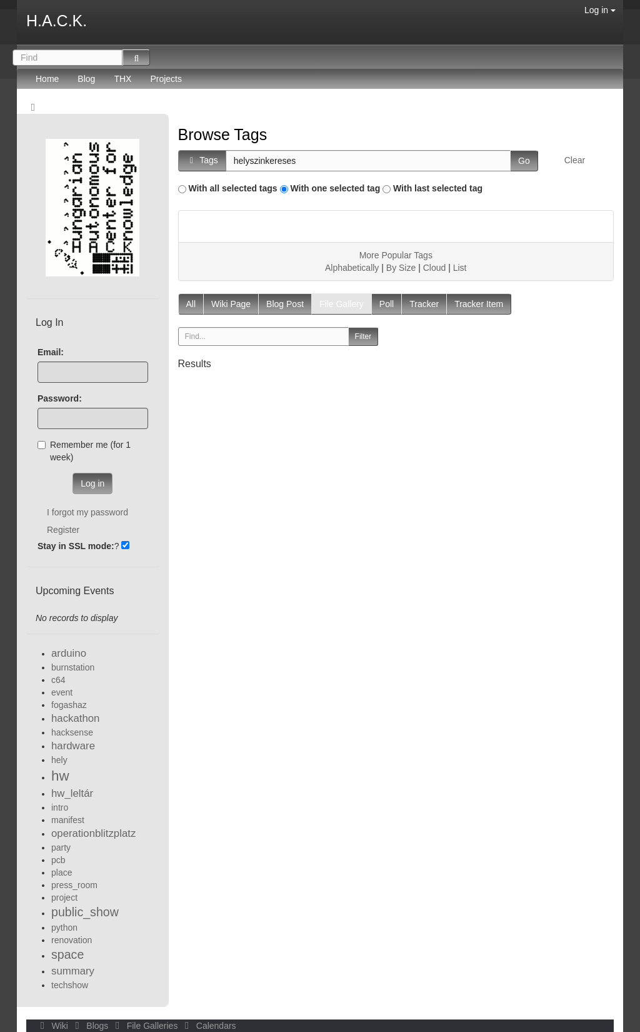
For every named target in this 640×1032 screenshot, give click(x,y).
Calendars (208, 1026)
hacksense (72, 732)
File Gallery (341, 304)
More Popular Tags (395, 255)
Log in (600, 10)
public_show (85, 912)
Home (47, 79)
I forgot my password (87, 512)
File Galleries (145, 1026)
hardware (73, 746)
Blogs (91, 1026)
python (64, 928)
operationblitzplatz (93, 833)
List (460, 268)
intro (59, 807)
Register (63, 530)
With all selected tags (232, 188)
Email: (51, 352)
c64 (58, 680)
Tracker (424, 304)
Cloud (434, 268)
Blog (86, 79)
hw (60, 776)
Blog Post (285, 304)
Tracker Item (478, 304)
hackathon (75, 718)
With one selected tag (335, 188)
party (61, 847)
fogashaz (69, 705)
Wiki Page (231, 304)
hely (59, 760)
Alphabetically (352, 268)
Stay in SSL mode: (76, 546)
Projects (166, 79)
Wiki (53, 1026)
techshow (69, 985)
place (61, 873)
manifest (67, 820)
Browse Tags (223, 134)
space (67, 954)
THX (122, 79)
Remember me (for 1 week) (84, 451)
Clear (574, 160)
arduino (68, 653)
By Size (401, 268)
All (191, 304)
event (61, 692)
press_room (74, 885)
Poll (386, 304)
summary (72, 971)
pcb (58, 860)
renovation (71, 940)
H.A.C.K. (56, 20)
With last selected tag (437, 188)
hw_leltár (72, 793)
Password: (60, 398)
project (64, 898)
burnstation (72, 667)
